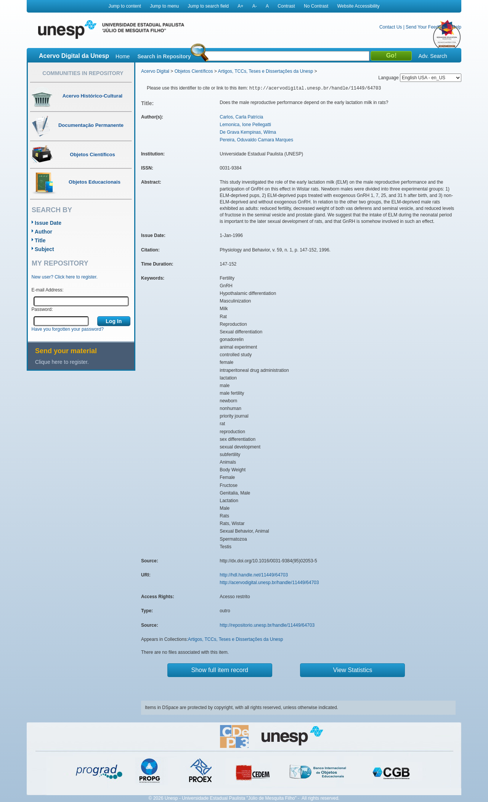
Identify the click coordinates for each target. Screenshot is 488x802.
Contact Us (390, 27)
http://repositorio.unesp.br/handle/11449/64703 (267, 625)
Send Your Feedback (427, 27)
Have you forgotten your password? (68, 329)
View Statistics (352, 670)
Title (40, 240)
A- (254, 6)
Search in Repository (164, 56)
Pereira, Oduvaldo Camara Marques (256, 139)
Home (123, 56)
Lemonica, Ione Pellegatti (245, 124)
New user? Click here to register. (65, 277)
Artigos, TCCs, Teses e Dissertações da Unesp (265, 71)
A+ (240, 6)
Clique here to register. (62, 362)
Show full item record (219, 670)
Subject (44, 249)
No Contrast (316, 6)
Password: (42, 309)
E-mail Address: (48, 290)
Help (456, 27)
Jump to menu (164, 6)
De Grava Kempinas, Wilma (248, 132)
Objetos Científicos (194, 71)
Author (43, 232)
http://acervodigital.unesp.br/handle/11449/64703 (269, 582)
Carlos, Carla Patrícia (241, 117)
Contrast (286, 6)
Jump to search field (208, 6)
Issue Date (48, 223)
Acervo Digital (155, 71)
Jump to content (124, 6)
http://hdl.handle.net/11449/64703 (254, 575)
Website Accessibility (358, 6)
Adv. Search (432, 56)
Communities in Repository (82, 73)
